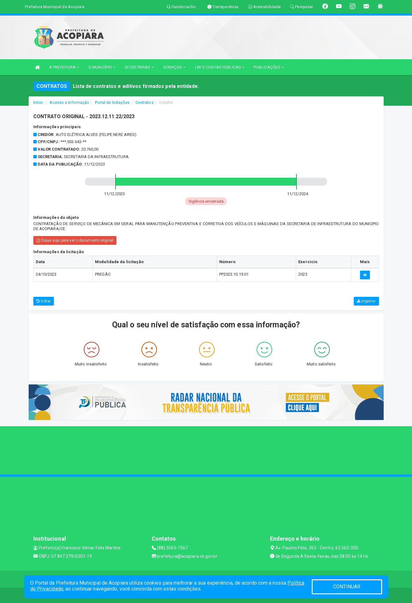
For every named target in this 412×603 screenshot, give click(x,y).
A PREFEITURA (64, 67)
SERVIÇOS (174, 67)
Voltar (43, 301)
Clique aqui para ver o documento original (74, 240)
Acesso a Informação (69, 102)
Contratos (144, 102)
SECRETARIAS (139, 67)
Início (38, 102)
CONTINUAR (347, 587)
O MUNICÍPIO (101, 67)
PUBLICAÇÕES (269, 67)
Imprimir (366, 301)
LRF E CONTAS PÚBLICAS (219, 67)
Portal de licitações (112, 102)
